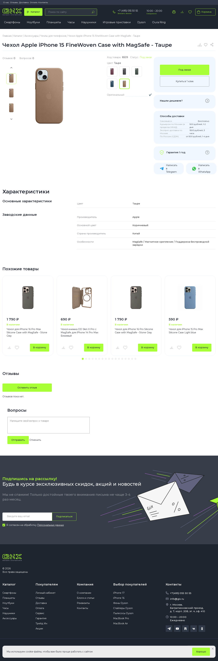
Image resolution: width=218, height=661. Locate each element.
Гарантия (41, 619)
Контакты (43, 2)
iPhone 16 (118, 598)
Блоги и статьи (85, 598)
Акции (39, 629)
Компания (85, 585)
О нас (6, 2)
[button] (83, 359)
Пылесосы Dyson (123, 614)
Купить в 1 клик (185, 81)
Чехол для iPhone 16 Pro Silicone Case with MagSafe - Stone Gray (134, 331)
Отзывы (14, 2)
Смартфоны (12, 22)
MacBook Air (120, 624)
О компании (84, 593)
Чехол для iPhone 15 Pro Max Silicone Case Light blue (186, 331)
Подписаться (64, 517)
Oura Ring (159, 22)
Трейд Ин (41, 624)
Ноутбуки (33, 22)
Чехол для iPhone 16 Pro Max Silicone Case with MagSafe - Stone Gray (27, 332)
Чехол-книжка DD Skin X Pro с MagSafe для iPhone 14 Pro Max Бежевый (79, 332)
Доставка (24, 2)
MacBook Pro (121, 619)
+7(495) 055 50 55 (180, 593)
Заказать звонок (125, 13)
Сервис (40, 614)
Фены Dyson (120, 603)
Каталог (9, 585)
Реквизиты (83, 603)
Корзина (203, 12)
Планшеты (54, 22)
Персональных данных (50, 525)
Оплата (33, 2)
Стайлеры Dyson (123, 609)
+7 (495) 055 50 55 (128, 10)
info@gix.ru (177, 599)
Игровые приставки (117, 22)
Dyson (141, 22)
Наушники (88, 22)
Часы (71, 22)
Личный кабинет (45, 593)
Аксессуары (9, 619)
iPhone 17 (119, 593)
